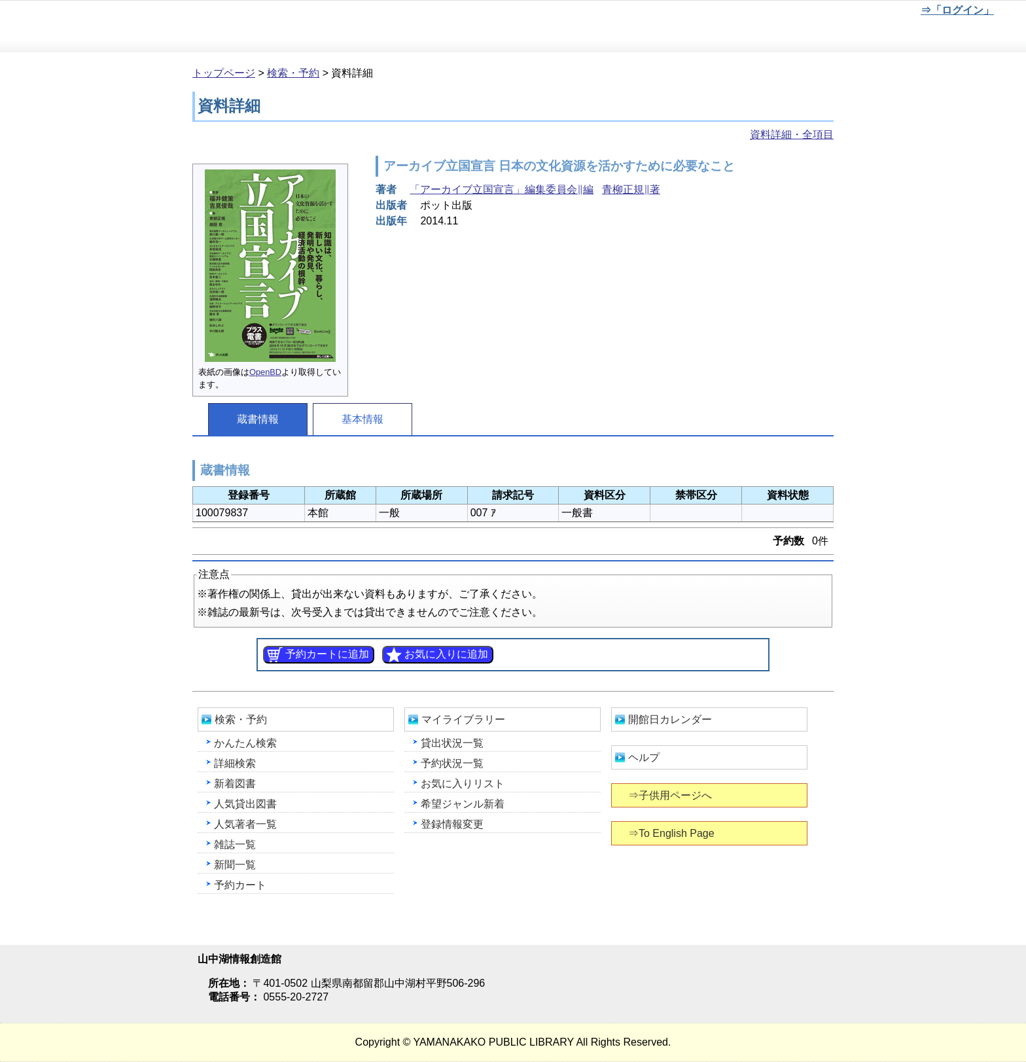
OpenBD (265, 372)
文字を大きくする (869, 12)
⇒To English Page (672, 833)
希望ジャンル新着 (462, 803)
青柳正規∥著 (631, 189)
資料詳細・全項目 (792, 134)
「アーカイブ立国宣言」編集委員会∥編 (501, 189)
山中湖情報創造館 (157, 26)
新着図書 (235, 783)
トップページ (223, 73)
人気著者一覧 (245, 824)
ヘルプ (644, 757)
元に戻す (826, 12)
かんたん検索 (245, 743)
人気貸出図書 (245, 803)
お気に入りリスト (462, 783)
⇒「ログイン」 (957, 10)
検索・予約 (293, 73)
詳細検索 (235, 763)
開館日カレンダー (670, 719)
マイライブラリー (463, 719)
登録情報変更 (452, 824)
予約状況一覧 (452, 763)
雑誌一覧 (235, 844)
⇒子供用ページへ (671, 795)
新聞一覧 (235, 864)
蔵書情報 (258, 419)
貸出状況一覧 (452, 743)
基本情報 (362, 419)
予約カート (240, 885)
